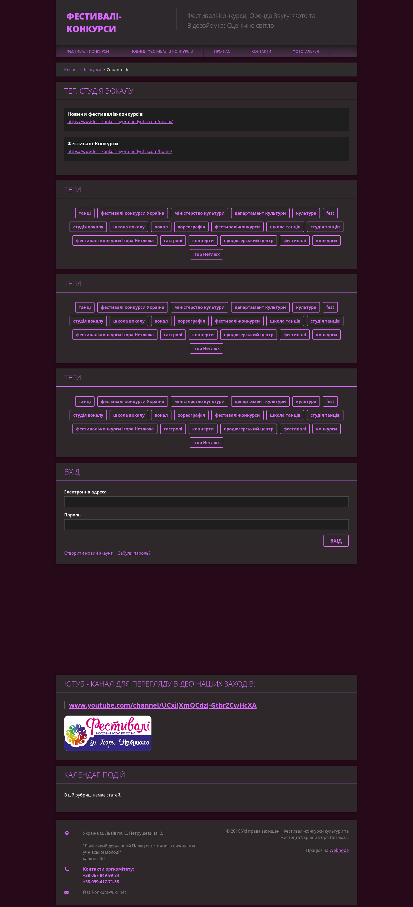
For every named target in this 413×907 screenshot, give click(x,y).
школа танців (285, 228)
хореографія (191, 228)
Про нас (222, 52)
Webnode (339, 852)
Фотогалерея (306, 52)
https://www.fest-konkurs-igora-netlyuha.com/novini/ (120, 123)
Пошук (343, 15)
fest (330, 215)
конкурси (326, 242)
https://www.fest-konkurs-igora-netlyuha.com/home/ (119, 153)
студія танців (325, 228)
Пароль (72, 516)
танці (85, 215)
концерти (203, 242)
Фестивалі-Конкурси (88, 52)
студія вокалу (88, 228)
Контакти (261, 52)
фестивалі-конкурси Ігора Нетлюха (115, 242)
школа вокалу (129, 228)
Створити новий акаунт (88, 555)
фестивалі (294, 242)
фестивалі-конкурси (237, 228)
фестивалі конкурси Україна (132, 215)
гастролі (173, 242)
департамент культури (260, 215)
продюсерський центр (248, 242)
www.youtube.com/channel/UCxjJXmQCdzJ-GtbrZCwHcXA (163, 706)
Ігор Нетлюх (206, 256)
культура (306, 215)
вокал (161, 228)
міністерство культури (199, 215)
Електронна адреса (85, 493)
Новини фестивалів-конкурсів (161, 52)
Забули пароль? (134, 555)
